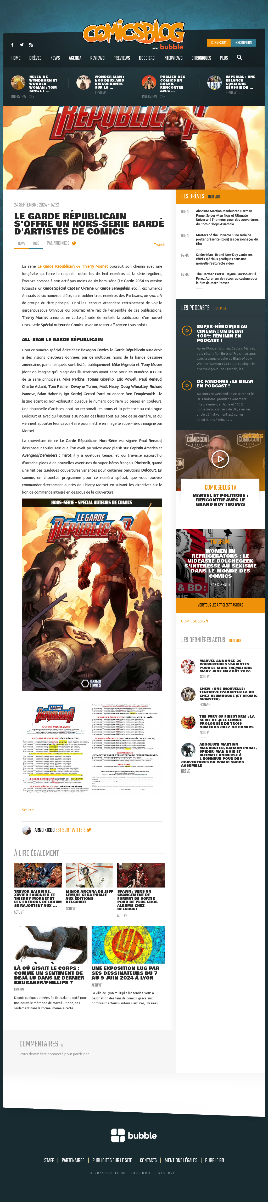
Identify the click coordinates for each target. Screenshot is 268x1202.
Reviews (97, 61)
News (55, 61)
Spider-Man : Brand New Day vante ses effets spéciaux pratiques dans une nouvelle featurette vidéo (216, 258)
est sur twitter (73, 830)
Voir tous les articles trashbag (220, 605)
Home (16, 61)
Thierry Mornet (95, 266)
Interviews (173, 61)
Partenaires (73, 1169)
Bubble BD (214, 1169)
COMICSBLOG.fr (194, 621)
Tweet (159, 244)
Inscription (243, 43)
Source (28, 810)
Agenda (75, 61)
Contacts (148, 1169)
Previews (122, 61)
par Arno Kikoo (60, 243)
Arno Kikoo (38, 830)
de (59, 266)
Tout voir (214, 197)
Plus (224, 61)
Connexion (219, 43)
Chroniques (201, 61)
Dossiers (147, 61)
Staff (49, 1169)
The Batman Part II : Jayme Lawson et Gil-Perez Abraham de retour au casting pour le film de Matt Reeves (219, 277)
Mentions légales (181, 1169)
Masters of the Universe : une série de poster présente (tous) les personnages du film (219, 238)
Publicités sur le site (112, 1169)
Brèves (35, 61)
